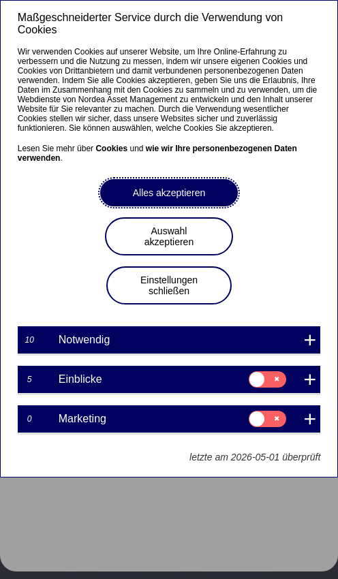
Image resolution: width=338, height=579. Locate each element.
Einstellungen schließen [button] (169, 285)
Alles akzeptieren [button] (169, 192)
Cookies (111, 148)
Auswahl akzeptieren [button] (169, 236)
